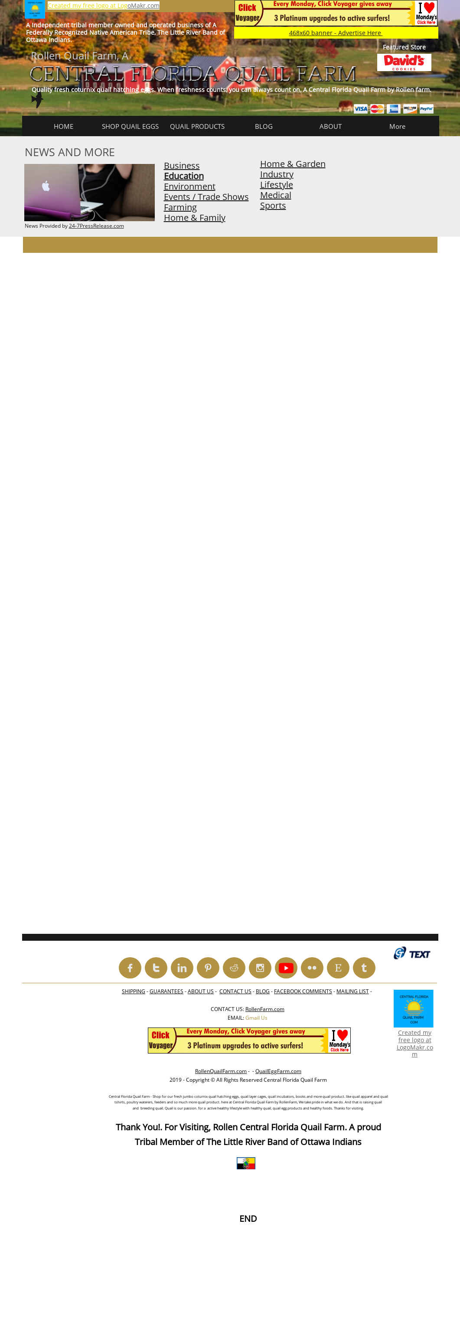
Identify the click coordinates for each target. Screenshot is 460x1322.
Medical (275, 195)
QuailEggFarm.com (278, 1071)
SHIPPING (133, 991)
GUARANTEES (166, 991)
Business (182, 165)
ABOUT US (201, 991)
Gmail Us (256, 1017)
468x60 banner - (336, 33)
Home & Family (194, 217)
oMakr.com (143, 5)
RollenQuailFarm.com (221, 1071)
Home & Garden (293, 164)
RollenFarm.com (264, 1009)
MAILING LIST (352, 991)
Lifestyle (276, 184)
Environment (189, 186)
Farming (180, 207)
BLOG (263, 991)
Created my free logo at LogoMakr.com (415, 1043)
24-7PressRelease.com (96, 225)
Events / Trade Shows (206, 197)
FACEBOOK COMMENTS (303, 991)
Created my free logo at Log (87, 5)
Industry (277, 174)
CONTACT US (235, 991)
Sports (273, 205)
